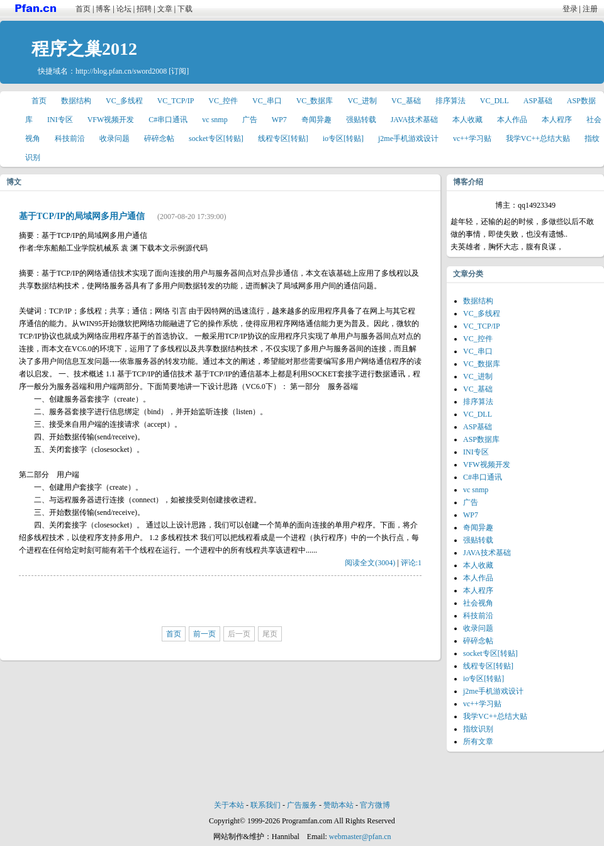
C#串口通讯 (167, 119)
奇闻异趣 (316, 119)
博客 (103, 8)
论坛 (123, 8)
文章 (164, 8)
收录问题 (114, 138)
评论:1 (411, 562)
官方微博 (375, 805)
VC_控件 (223, 100)
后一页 (239, 633)
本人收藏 (467, 119)
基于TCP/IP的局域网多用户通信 (82, 216)
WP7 (279, 119)
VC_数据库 (314, 100)
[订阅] (179, 71)
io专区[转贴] (343, 138)
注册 (590, 8)
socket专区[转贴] (216, 138)
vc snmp (214, 119)
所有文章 (478, 741)
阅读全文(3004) (370, 562)
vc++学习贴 (472, 138)
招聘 (144, 8)
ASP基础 (537, 100)
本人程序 (557, 119)
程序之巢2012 (84, 49)
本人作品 (512, 119)
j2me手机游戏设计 (408, 138)
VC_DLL (494, 100)
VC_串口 (267, 100)
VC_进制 (362, 100)
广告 (249, 119)
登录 (570, 8)
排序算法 (450, 100)
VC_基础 (406, 100)
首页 (83, 8)
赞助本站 (338, 805)
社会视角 (478, 603)
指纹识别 (478, 729)
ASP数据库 (481, 439)
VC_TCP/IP (175, 100)
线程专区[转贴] (283, 138)
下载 (185, 8)
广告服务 (302, 805)
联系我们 (265, 805)
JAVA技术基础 (415, 119)
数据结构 (76, 100)
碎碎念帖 (159, 138)
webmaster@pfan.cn (360, 836)
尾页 (269, 633)
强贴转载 (361, 119)
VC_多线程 (124, 100)
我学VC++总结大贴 (538, 138)
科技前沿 (70, 138)
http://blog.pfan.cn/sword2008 (121, 71)
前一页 (204, 633)
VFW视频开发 (111, 119)
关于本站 (229, 805)
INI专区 (60, 119)
